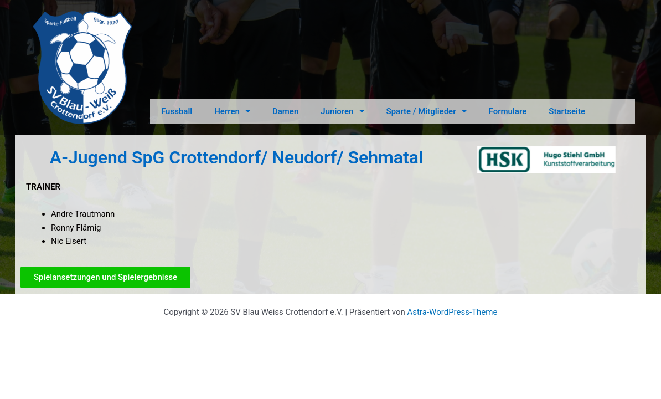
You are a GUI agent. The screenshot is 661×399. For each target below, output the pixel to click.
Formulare (508, 111)
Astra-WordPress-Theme (452, 312)
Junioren (342, 111)
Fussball (176, 111)
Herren (232, 111)
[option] (546, 159)
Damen (285, 111)
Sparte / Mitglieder (426, 111)
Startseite (567, 111)
